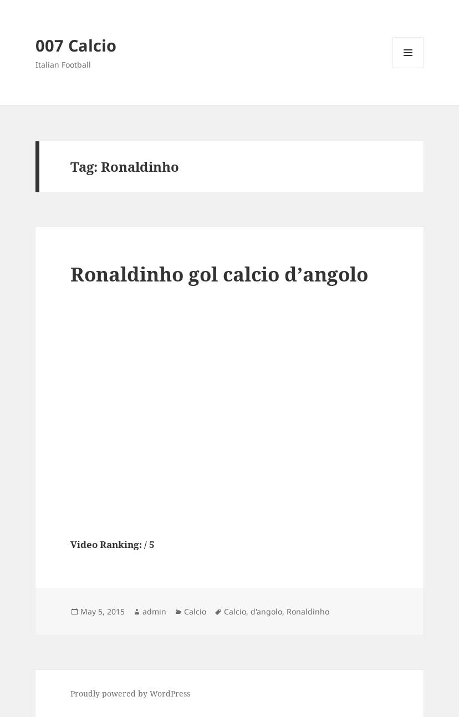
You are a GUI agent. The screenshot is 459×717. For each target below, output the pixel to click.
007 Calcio (75, 45)
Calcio (195, 611)
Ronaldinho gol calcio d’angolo (219, 274)
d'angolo (266, 611)
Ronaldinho (308, 611)
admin (154, 611)
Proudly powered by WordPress (130, 693)
